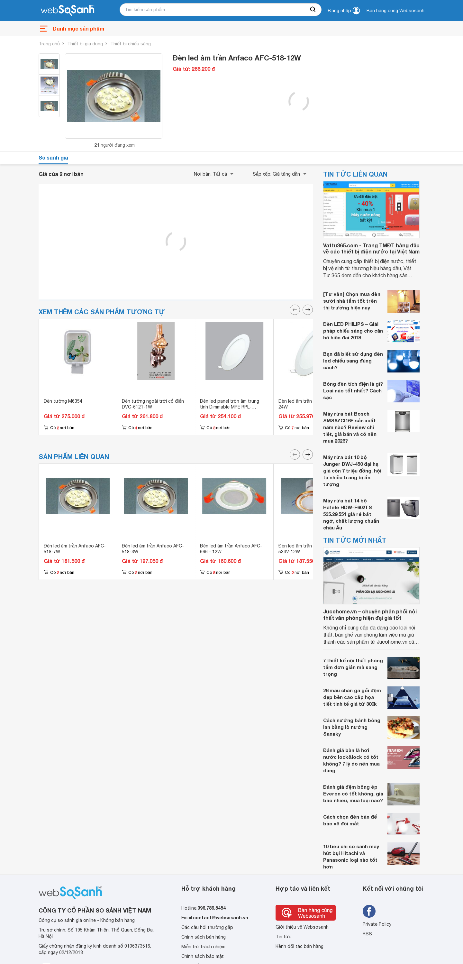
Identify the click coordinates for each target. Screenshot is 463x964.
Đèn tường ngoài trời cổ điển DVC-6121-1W (153, 404)
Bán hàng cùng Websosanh (395, 10)
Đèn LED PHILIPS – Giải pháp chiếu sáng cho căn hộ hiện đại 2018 (353, 330)
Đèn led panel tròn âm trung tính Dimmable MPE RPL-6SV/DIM (229, 407)
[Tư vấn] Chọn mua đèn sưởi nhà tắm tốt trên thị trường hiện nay (351, 300)
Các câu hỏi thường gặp (207, 927)
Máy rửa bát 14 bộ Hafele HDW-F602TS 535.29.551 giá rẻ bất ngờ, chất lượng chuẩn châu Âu (351, 514)
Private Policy (377, 924)
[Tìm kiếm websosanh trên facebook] (369, 911)
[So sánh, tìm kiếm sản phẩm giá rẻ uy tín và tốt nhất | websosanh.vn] (67, 11)
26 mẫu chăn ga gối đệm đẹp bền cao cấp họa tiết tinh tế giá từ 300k (352, 697)
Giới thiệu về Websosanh (302, 927)
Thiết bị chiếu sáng (130, 43)
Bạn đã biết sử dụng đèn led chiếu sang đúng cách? (353, 360)
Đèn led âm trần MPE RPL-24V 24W (310, 404)
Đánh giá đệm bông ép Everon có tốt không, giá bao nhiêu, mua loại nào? (353, 793)
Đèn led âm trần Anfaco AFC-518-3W (153, 548)
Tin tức (283, 936)
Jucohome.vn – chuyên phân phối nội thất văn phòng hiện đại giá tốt (370, 614)
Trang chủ (49, 43)
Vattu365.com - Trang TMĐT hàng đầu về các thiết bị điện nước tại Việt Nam (371, 248)
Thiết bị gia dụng (85, 43)
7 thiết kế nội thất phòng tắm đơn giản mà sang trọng (353, 667)
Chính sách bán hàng (203, 937)
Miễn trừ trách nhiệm (203, 946)
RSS (367, 933)
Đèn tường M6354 (63, 401)
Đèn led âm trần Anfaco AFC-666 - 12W (231, 548)
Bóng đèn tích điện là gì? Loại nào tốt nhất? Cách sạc (353, 390)
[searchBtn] (313, 10)
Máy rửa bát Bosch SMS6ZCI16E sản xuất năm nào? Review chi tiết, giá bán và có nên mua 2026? (350, 427)
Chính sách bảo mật (202, 956)
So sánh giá (53, 157)
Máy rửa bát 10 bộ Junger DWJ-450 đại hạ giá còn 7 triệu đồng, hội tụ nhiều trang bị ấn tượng (352, 470)
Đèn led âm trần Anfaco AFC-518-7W (75, 548)
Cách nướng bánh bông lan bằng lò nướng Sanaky (351, 727)
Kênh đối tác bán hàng (299, 946)
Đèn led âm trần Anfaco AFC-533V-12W (309, 548)
